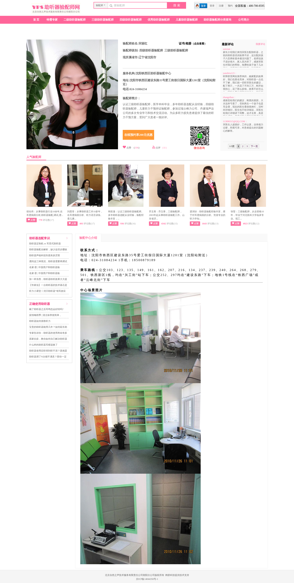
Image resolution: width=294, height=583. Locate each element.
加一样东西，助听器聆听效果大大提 (48, 279)
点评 (158, 147)
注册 (221, 5)
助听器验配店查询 (41, 27)
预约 (230, 5)
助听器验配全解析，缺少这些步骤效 (48, 249)
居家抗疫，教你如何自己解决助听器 (48, 338)
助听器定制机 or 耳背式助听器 (45, 243)
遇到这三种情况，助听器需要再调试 (48, 261)
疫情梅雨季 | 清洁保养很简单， (45, 315)
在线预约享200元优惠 (138, 134)
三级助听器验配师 (103, 19)
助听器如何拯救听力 (40, 321)
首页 (36, 19)
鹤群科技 (170, 575)
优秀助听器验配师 (159, 19)
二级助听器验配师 (75, 19)
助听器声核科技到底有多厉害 (44, 255)
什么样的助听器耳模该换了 (43, 344)
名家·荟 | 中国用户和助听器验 (44, 267)
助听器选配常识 (39, 238)
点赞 (128, 147)
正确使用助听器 (39, 303)
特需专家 (52, 19)
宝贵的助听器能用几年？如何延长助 (48, 327)
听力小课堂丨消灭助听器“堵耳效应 (47, 291)
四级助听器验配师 (131, 19)
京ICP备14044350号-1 (147, 579)
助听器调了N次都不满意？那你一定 (47, 356)
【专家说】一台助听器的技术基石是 (48, 285)
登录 (212, 5)
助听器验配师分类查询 (217, 19)
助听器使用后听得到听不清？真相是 (48, 350)
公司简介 (243, 19)
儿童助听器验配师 (187, 19)
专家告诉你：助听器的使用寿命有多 (48, 333)
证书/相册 (193, 43)
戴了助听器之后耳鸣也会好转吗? (46, 309)
